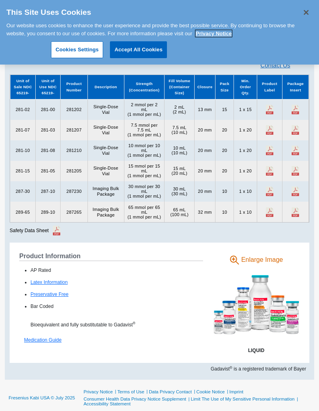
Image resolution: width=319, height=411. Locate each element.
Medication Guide (42, 340)
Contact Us (275, 65)
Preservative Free (49, 294)
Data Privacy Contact (170, 391)
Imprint (237, 391)
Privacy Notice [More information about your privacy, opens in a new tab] (214, 30)
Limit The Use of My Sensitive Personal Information (243, 399)
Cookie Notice (210, 391)
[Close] (306, 9)
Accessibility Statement (106, 403)
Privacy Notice (98, 391)
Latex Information (49, 282)
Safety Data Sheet (29, 230)
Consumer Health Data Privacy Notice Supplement (134, 399)
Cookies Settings (77, 47)
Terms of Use (130, 391)
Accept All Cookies (138, 47)
